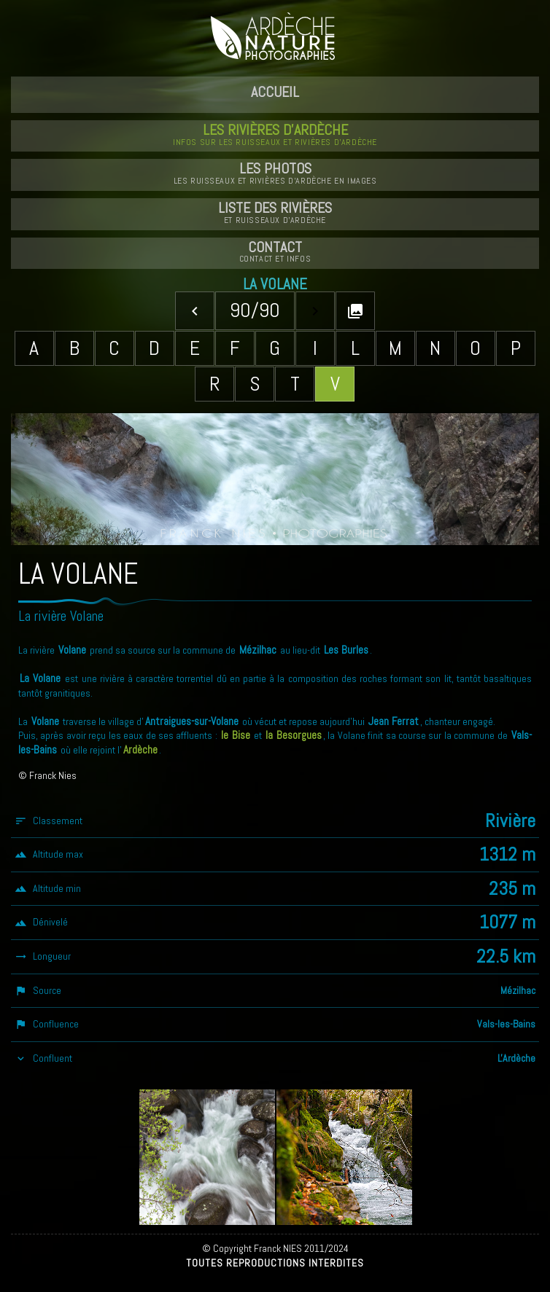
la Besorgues (293, 735)
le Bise (235, 735)
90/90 (255, 310)
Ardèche (140, 750)
